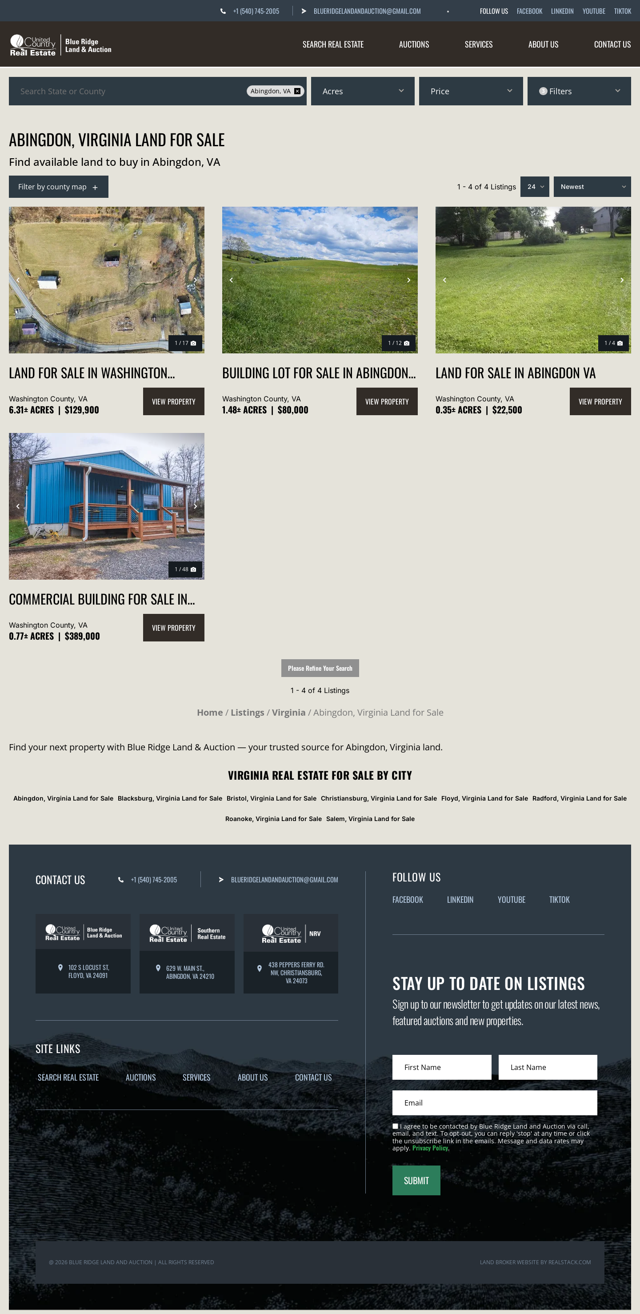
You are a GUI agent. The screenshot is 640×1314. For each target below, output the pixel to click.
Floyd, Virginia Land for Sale (484, 798)
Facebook (529, 11)
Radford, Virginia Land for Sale (579, 798)
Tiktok (622, 11)
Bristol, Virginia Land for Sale (271, 798)
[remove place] (297, 91)
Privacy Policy (430, 1147)
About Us (543, 44)
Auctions (414, 44)
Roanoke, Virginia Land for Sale (273, 818)
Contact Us (612, 44)
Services (479, 44)
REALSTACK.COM (569, 1257)
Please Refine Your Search (320, 668)
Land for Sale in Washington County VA (88, 372)
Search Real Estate (333, 44)
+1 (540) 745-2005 (256, 11)
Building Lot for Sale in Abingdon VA (315, 372)
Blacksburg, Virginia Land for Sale (170, 798)
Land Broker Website (509, 1257)
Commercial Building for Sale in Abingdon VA (98, 599)
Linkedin (562, 11)
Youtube (594, 11)
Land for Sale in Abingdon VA (516, 372)
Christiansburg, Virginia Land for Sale (379, 798)
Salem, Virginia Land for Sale (370, 818)
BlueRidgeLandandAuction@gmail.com (367, 11)
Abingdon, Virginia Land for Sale (63, 798)
